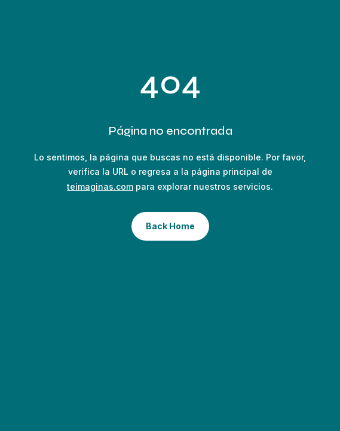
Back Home (170, 226)
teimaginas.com (100, 186)
